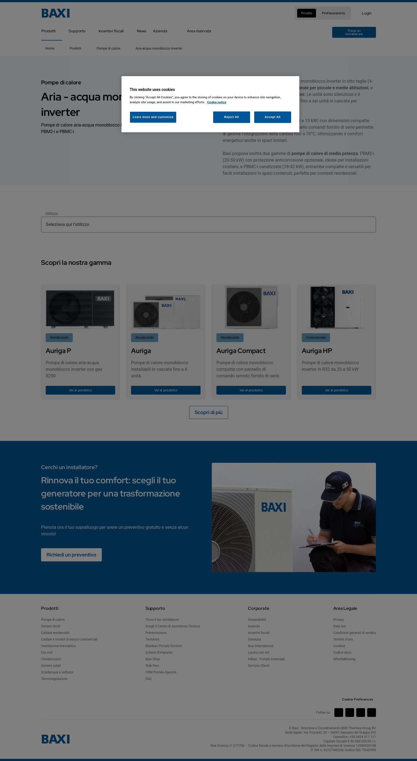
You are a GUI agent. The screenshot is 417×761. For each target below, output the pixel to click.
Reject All (231, 117)
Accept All (273, 117)
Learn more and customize (153, 117)
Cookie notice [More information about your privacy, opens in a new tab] (216, 102)
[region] (210, 104)
